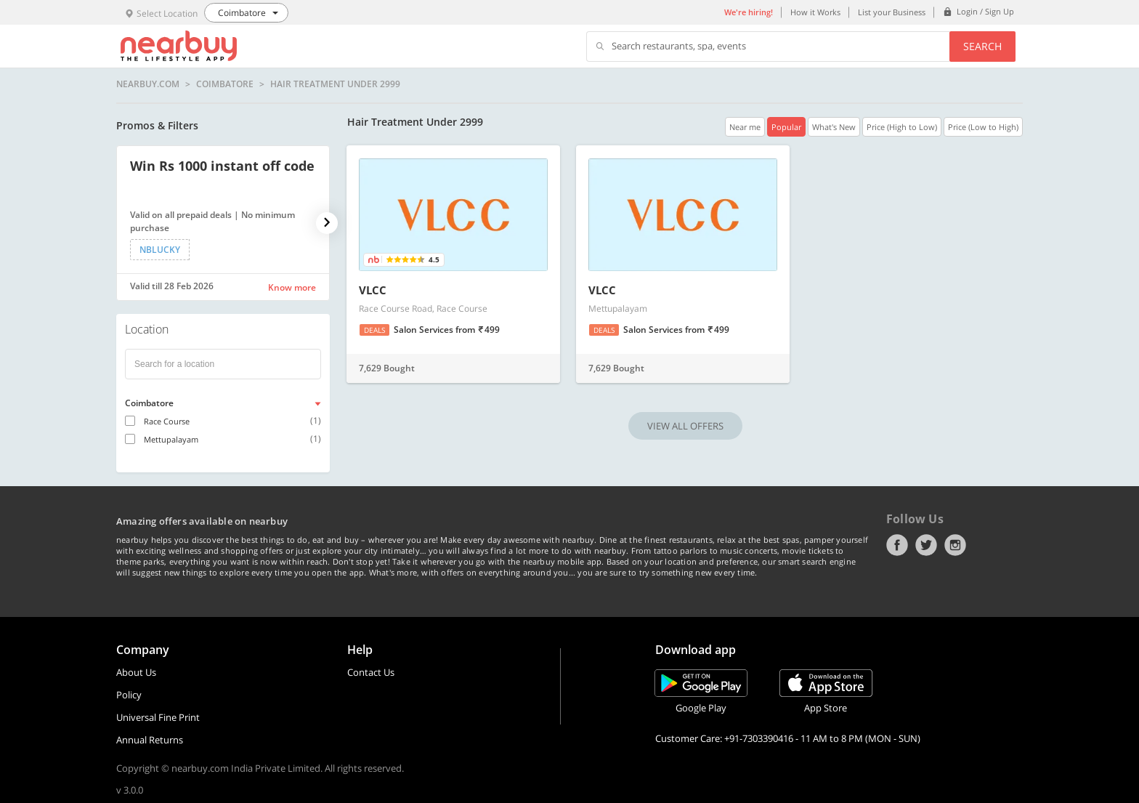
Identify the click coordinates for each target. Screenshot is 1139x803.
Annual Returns (149, 739)
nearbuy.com (147, 84)
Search (982, 46)
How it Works (815, 12)
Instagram (955, 545)
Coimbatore (225, 84)
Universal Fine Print (158, 717)
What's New (834, 126)
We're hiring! (748, 12)
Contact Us (370, 672)
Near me (745, 126)
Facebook (897, 545)
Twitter (926, 545)
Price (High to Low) (902, 126)
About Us (136, 672)
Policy (129, 694)
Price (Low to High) (983, 126)
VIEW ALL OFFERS (685, 425)
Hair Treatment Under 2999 (335, 84)
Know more (292, 287)
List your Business (891, 12)
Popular (786, 126)
